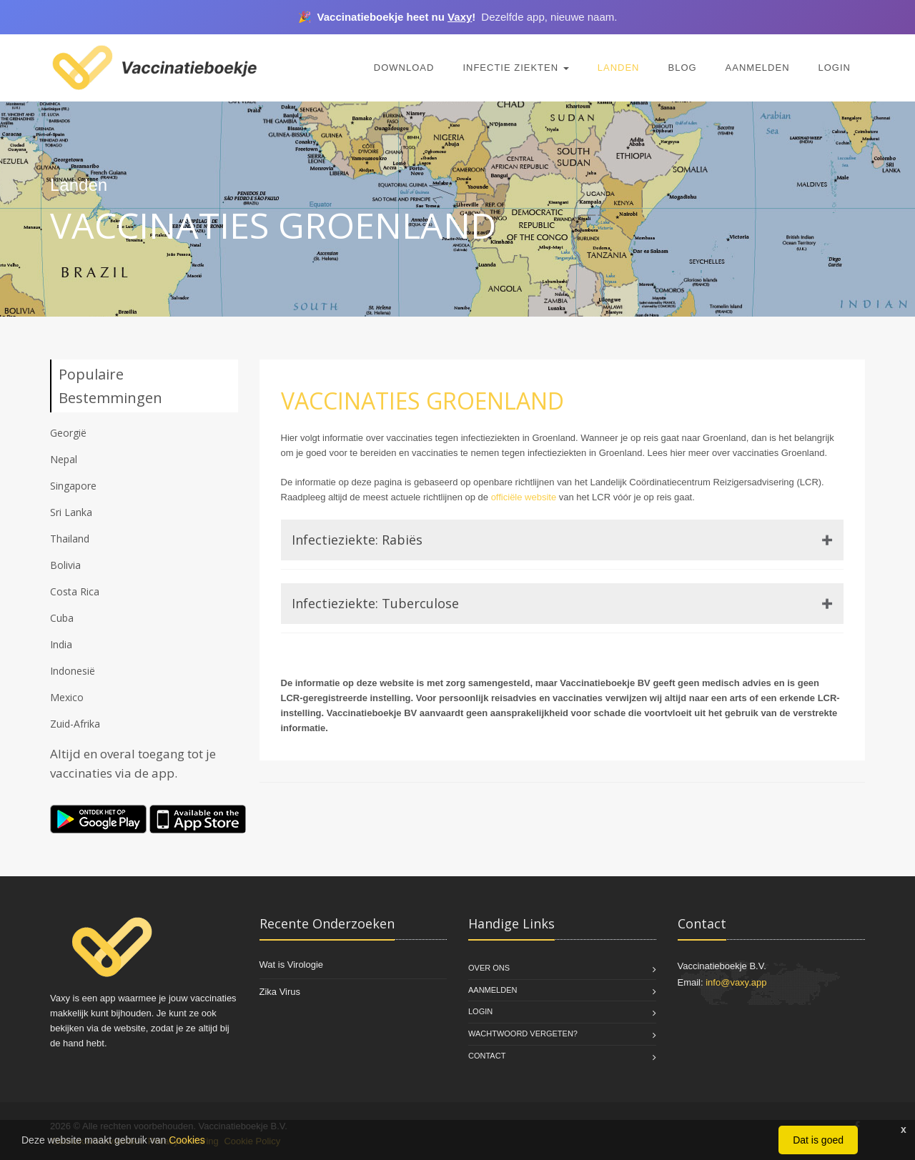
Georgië (68, 433)
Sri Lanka (71, 512)
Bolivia (65, 565)
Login (834, 67)
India (61, 644)
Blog (682, 67)
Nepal (63, 459)
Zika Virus (280, 991)
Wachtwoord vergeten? (523, 1033)
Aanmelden (758, 67)
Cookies (187, 1140)
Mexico (67, 697)
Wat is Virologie (291, 964)
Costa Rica (74, 591)
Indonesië (72, 671)
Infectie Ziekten (515, 67)
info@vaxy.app (736, 982)
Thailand (69, 538)
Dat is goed (818, 1140)
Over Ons (489, 967)
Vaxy (459, 17)
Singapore (73, 485)
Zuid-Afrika (75, 723)
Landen (619, 67)
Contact (486, 1055)
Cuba (62, 618)
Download (404, 67)
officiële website (524, 497)
